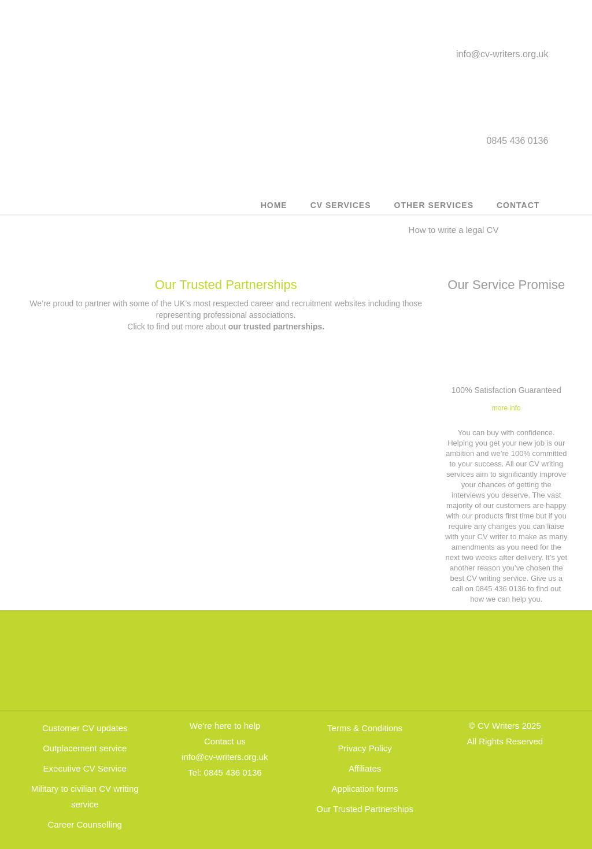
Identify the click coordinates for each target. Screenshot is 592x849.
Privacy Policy (364, 748)
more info (506, 408)
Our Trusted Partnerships (226, 284)
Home (274, 205)
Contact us (225, 741)
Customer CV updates (85, 728)
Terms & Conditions (364, 728)
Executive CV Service (85, 768)
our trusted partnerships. (276, 326)
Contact (518, 205)
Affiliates (365, 768)
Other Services (433, 205)
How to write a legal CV (454, 230)
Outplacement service (85, 748)
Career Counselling (84, 824)
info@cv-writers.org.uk (502, 54)
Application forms (365, 789)
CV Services (340, 205)
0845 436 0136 (233, 772)
